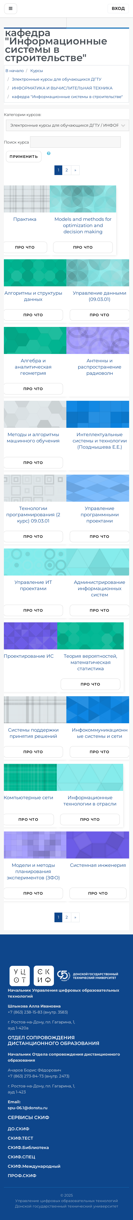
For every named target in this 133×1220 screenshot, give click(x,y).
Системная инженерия (98, 865)
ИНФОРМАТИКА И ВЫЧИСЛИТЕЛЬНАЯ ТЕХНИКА (62, 88)
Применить (24, 156)
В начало (14, 70)
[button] (50, 156)
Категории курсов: (22, 114)
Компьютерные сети (28, 797)
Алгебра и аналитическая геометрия (33, 367)
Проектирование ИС (29, 656)
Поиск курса (16, 142)
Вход (118, 8)
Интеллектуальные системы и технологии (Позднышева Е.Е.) (100, 441)
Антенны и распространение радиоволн (99, 367)
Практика (25, 219)
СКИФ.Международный (34, 1166)
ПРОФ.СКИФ (22, 1175)
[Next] (75, 170)
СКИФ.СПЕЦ (21, 1156)
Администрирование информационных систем (99, 588)
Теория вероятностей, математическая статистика (90, 662)
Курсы (36, 70)
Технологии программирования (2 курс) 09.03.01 (33, 515)
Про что (25, 247)
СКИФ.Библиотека (28, 1147)
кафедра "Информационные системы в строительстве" (67, 96)
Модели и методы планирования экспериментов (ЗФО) (33, 871)
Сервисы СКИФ (28, 1117)
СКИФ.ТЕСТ (20, 1138)
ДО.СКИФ (18, 1128)
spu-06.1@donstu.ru (27, 1107)
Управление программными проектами (100, 515)
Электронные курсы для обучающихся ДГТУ (56, 79)
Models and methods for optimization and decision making (82, 225)
